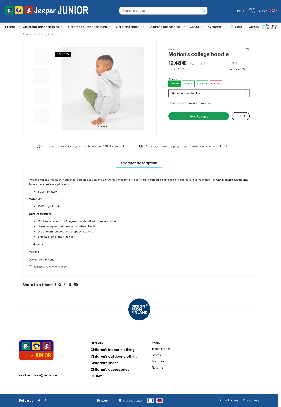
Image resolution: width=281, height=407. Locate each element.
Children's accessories (164, 26)
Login (238, 26)
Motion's (53, 34)
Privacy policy (251, 400)
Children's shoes (127, 26)
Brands (10, 26)
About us (158, 361)
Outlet (194, 26)
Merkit (41, 34)
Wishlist (254, 26)
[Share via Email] (76, 284)
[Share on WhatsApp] (70, 284)
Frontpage (28, 34)
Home (241, 10)
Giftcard (214, 26)
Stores (263, 10)
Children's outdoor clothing (87, 26)
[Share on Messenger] (59, 284)
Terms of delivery (228, 400)
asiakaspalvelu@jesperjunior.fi (40, 375)
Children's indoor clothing (41, 26)
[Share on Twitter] (65, 284)
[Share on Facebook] (55, 284)
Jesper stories (251, 10)
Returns (157, 367)
